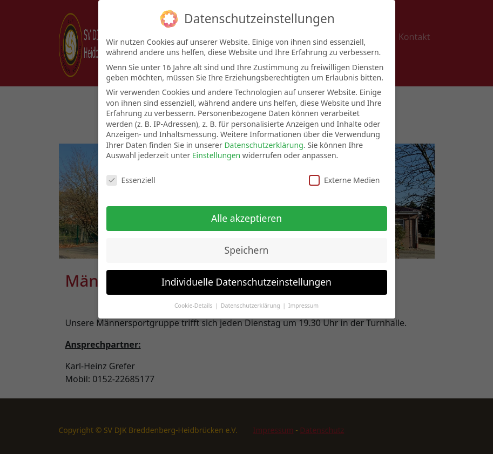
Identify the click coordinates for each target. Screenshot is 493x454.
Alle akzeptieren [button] (246, 212)
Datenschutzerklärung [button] (251, 300)
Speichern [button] (247, 244)
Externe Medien (344, 175)
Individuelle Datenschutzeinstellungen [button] (246, 276)
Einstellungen (216, 150)
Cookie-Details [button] (194, 300)
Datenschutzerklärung (263, 139)
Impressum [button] (303, 300)
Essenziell (131, 175)
